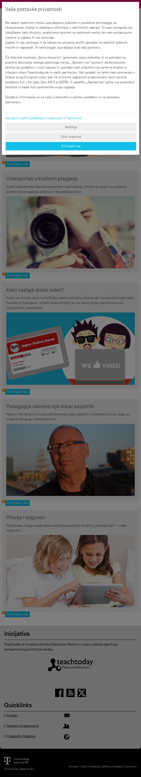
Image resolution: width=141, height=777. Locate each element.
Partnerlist (74, 118)
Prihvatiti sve (71, 146)
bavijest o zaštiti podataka (25, 118)
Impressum (55, 118)
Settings (71, 127)
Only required (71, 136)
